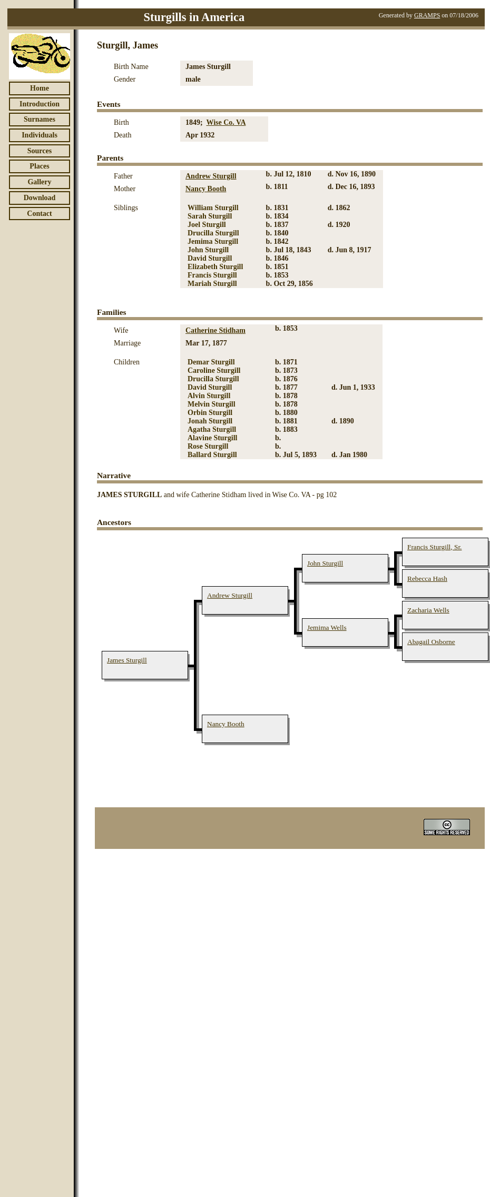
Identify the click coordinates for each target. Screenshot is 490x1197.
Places (39, 166)
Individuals (39, 135)
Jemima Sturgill (213, 241)
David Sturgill (210, 258)
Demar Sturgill (211, 362)
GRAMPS (427, 15)
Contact (39, 213)
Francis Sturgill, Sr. (434, 547)
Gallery (39, 182)
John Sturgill (208, 250)
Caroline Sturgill (214, 370)
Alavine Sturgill (213, 438)
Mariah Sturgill (212, 284)
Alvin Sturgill (209, 396)
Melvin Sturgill (212, 404)
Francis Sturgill (212, 275)
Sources (39, 151)
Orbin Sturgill (210, 413)
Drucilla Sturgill (213, 233)
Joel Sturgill (207, 225)
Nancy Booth (205, 189)
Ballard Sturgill (212, 455)
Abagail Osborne (431, 642)
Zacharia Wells (428, 610)
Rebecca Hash (427, 578)
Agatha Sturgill (212, 429)
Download (40, 198)
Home (39, 88)
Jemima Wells (327, 627)
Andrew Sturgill (211, 176)
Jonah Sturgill (210, 421)
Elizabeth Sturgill (215, 267)
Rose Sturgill (208, 446)
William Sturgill (213, 208)
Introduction (39, 104)
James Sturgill (127, 660)
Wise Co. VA (226, 122)
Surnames (39, 119)
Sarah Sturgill (210, 216)
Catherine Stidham (215, 330)
